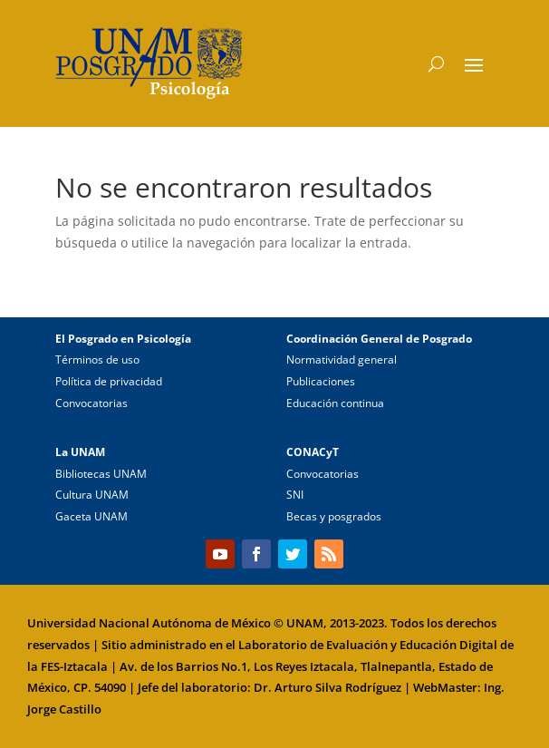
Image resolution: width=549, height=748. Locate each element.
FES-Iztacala (74, 666)
